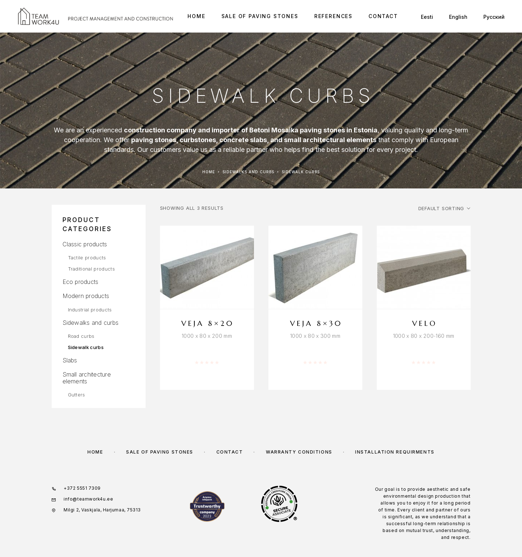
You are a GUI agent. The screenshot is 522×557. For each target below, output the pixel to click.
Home (196, 16)
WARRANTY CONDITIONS (299, 452)
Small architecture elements (86, 378)
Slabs (69, 360)
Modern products (85, 295)
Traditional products (91, 269)
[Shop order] (444, 208)
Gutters (76, 394)
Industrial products (90, 309)
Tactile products (87, 257)
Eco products (80, 281)
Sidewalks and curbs (248, 172)
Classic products (84, 244)
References (333, 16)
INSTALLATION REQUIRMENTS (394, 452)
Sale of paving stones (259, 16)
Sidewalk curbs (86, 347)
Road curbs (81, 336)
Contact (383, 16)
